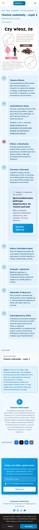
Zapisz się (19, 489)
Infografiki (15, 10)
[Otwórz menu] (35, 3)
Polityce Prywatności (25, 521)
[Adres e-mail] (19, 479)
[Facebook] (14, 510)
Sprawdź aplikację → (21, 228)
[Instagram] (18, 510)
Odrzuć (10, 526)
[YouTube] (25, 510)
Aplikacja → (19, 3)
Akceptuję (28, 526)
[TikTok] (21, 510)
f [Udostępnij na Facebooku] (16, 442)
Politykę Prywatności (27, 483)
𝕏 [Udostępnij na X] (21, 442)
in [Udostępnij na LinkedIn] (26, 442)
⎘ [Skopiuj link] (31, 442)
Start (3, 10)
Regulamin (17, 483)
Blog (8, 10)
